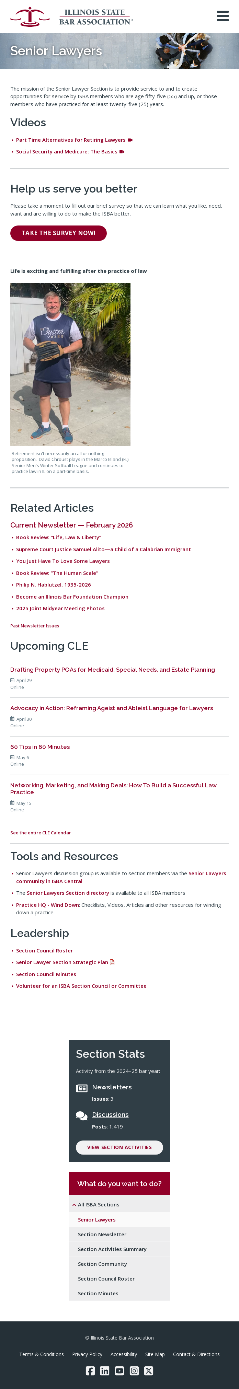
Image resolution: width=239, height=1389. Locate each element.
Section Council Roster (44, 950)
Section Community (102, 1263)
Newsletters (112, 1087)
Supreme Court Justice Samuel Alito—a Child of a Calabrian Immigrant (103, 549)
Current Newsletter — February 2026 (71, 525)
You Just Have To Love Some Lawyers (63, 560)
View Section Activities (119, 1147)
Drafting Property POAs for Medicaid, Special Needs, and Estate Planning (112, 669)
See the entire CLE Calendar (40, 833)
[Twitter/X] (149, 1371)
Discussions (110, 1114)
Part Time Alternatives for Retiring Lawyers (74, 139)
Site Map (155, 1354)
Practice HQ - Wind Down (47, 904)
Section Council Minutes (46, 974)
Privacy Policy (87, 1354)
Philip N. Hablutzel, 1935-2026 (53, 584)
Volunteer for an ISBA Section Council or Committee (81, 985)
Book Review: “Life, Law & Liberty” (58, 537)
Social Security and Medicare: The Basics (70, 151)
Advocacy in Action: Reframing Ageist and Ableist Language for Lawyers (111, 708)
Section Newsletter (102, 1234)
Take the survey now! (58, 233)
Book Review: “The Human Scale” (57, 572)
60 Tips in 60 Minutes (40, 746)
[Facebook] (90, 1371)
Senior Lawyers (97, 1219)
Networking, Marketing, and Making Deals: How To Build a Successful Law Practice (113, 789)
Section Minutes (98, 1293)
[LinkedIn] (105, 1371)
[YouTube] (119, 1371)
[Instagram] (134, 1371)
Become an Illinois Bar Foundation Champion (72, 596)
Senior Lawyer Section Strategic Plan (62, 962)
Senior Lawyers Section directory (68, 892)
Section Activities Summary (112, 1249)
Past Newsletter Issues (34, 626)
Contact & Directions (196, 1354)
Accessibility (124, 1354)
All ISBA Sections (99, 1204)
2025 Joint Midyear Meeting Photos (60, 608)
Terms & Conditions (41, 1354)
